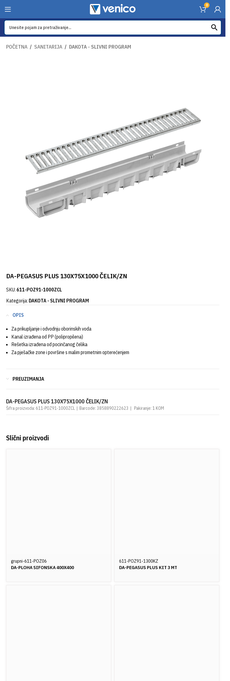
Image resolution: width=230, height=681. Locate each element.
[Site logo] (113, 9)
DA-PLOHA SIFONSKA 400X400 (44, 567)
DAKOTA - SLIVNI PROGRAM (100, 46)
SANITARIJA (48, 46)
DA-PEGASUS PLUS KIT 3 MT (149, 567)
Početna (16, 46)
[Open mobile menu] (8, 9)
